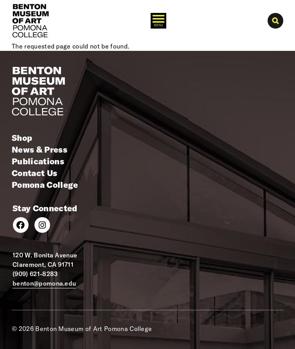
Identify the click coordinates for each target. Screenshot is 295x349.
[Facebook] (21, 225)
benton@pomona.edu (44, 283)
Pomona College (45, 185)
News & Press (39, 149)
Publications (38, 161)
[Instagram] (42, 225)
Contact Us (34, 173)
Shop (22, 138)
